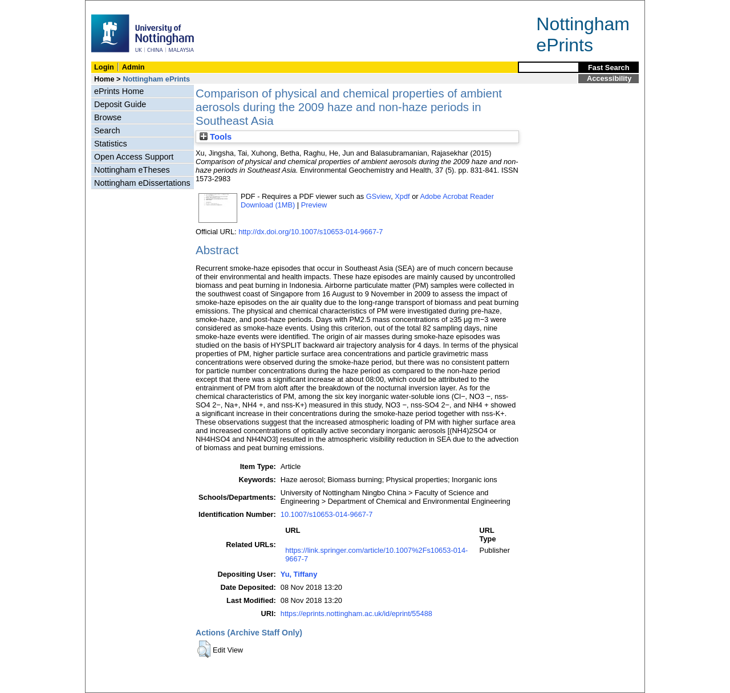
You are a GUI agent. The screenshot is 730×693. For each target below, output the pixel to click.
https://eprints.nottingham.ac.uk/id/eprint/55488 (356, 613)
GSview (378, 196)
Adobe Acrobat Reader (456, 196)
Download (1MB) (268, 205)
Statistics (110, 143)
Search (107, 130)
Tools (216, 136)
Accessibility (609, 78)
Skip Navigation (110, 6)
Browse (107, 117)
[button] (203, 649)
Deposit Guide (120, 104)
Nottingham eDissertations (142, 182)
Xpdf (402, 196)
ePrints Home (119, 91)
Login (104, 67)
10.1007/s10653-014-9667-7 (327, 514)
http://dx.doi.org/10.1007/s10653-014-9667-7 (310, 231)
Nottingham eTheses (132, 169)
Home (104, 79)
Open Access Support (133, 156)
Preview (314, 205)
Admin (133, 67)
